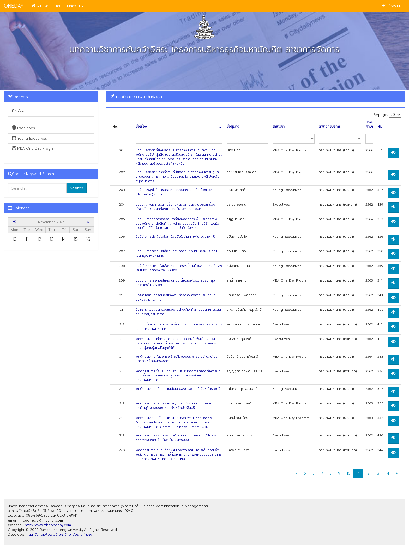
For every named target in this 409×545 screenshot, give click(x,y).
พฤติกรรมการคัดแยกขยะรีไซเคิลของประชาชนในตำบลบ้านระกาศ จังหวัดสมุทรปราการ (177, 358)
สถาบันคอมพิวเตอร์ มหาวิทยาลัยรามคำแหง (60, 534)
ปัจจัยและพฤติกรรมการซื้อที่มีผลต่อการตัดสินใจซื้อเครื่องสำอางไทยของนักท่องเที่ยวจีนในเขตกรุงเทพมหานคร (175, 206)
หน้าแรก (40, 5)
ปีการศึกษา (369, 124)
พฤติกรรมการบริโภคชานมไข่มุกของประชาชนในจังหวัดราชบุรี (178, 388)
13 (377, 473)
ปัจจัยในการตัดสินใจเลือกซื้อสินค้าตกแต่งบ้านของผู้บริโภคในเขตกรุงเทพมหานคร (177, 253)
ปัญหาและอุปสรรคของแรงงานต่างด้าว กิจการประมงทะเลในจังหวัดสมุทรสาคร (177, 297)
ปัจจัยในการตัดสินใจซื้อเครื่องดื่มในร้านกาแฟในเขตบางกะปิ (175, 236)
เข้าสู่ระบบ (391, 5)
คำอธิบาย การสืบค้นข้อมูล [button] (136, 96)
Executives (23, 127)
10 (348, 473)
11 (358, 473)
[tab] (255, 97)
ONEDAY (14, 6)
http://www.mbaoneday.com (48, 525)
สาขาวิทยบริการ (330, 126)
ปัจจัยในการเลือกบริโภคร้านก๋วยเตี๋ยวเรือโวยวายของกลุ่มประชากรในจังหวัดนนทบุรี (175, 282)
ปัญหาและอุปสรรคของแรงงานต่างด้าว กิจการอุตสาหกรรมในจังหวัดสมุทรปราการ (178, 311)
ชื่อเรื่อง (178, 126)
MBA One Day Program (34, 148)
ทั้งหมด (20, 111)
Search (76, 188)
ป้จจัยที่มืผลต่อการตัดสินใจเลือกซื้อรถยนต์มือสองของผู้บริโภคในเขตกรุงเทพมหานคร (179, 326)
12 (367, 473)
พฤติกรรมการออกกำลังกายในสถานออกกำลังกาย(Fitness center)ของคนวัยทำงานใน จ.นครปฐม (176, 437)
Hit (379, 126)
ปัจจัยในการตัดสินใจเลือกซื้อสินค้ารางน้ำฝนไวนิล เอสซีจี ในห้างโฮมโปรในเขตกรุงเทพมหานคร (179, 268)
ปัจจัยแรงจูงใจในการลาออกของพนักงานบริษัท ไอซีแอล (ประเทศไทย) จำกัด (174, 192)
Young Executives (29, 138)
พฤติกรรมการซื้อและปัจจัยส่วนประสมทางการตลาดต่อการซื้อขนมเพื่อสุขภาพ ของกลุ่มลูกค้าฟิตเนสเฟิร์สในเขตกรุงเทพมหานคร (178, 375)
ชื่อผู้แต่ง (233, 126)
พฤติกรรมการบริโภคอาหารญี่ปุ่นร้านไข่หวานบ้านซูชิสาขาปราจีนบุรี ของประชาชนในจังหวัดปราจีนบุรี (174, 405)
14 (387, 473)
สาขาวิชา (279, 126)
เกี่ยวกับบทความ (70, 5)
